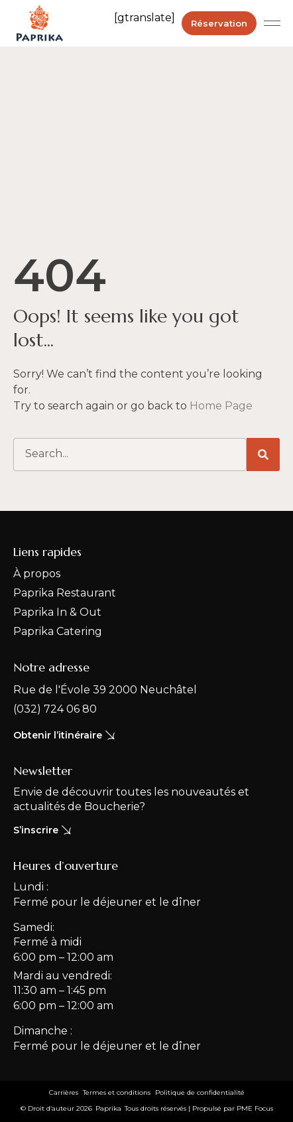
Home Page (221, 405)
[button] (272, 23)
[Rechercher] (263, 454)
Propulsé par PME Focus (232, 1108)
